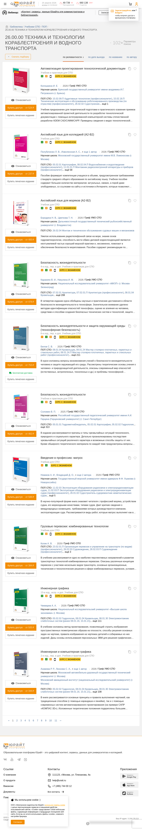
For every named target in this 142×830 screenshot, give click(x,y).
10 (50, 720)
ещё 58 (68, 170)
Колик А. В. (46, 543)
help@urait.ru (59, 780)
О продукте (9, 780)
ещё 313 (45, 427)
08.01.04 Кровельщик (64, 350)
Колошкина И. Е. (49, 86)
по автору (132, 57)
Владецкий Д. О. (65, 475)
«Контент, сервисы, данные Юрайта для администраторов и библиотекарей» (52, 13)
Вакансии (8, 786)
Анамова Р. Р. (48, 669)
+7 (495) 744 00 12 (62, 786)
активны (44, 5)
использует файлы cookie (55, 805)
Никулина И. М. (65, 280)
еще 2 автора (84, 475)
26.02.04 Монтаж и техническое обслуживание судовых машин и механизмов (93, 230)
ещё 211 (75, 355)
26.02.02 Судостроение (87, 104)
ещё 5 (52, 495)
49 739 (66, 3)
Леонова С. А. (63, 669)
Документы (9, 792)
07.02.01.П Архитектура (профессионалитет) (100, 292)
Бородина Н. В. (49, 218)
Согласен (17, 822)
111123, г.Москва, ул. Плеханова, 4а (71, 775)
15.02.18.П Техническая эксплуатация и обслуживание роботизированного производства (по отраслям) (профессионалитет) (84, 101)
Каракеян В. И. (48, 280)
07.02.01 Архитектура (64, 292)
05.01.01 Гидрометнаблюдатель (69, 424)
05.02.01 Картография (64, 164)
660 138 (84, 3)
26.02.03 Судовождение (76, 549)
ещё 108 (97, 692)
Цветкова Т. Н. (65, 218)
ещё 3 (68, 552)
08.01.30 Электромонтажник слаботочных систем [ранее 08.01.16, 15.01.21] (85, 619)
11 (56, 720)
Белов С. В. (47, 346)
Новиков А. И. (48, 475)
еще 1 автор (90, 152)
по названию (115, 57)
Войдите (118, 13)
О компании (9, 775)
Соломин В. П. (48, 412)
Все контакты (56, 792)
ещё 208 (60, 295)
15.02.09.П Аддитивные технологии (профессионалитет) (82, 98)
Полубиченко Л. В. (50, 152)
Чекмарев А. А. (49, 605)
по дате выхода (96, 57)
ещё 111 (97, 621)
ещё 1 (105, 104)
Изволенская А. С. (71, 152)
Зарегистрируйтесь (123, 10)
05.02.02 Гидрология (123, 424)
